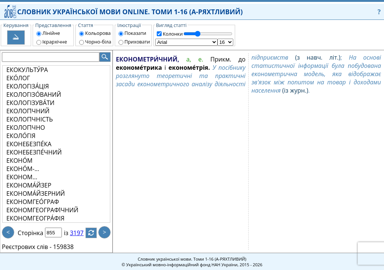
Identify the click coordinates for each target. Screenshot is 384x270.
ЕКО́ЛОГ (18, 78)
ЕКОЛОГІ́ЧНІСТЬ (29, 119)
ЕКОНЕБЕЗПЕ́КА (28, 144)
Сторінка (30, 233)
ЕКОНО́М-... (22, 169)
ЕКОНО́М (19, 160)
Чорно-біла (98, 41)
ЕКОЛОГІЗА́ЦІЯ (27, 86)
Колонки (173, 33)
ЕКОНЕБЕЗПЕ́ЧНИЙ (34, 152)
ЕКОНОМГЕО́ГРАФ (32, 202)
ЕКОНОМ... (21, 177)
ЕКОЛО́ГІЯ (21, 136)
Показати (135, 33)
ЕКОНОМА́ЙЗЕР (28, 185)
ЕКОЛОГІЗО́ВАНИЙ (33, 94)
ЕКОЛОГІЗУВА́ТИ (30, 103)
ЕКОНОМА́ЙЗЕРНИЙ (35, 193)
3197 (81, 233)
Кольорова (98, 33)
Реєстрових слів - (26, 247)
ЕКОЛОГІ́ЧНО (25, 127)
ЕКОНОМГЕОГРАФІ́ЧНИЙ (42, 210)
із (70, 233)
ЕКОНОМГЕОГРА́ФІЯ (35, 218)
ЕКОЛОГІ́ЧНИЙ (28, 111)
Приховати (137, 41)
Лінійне (51, 33)
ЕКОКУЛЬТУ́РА (27, 70)
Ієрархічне (54, 41)
